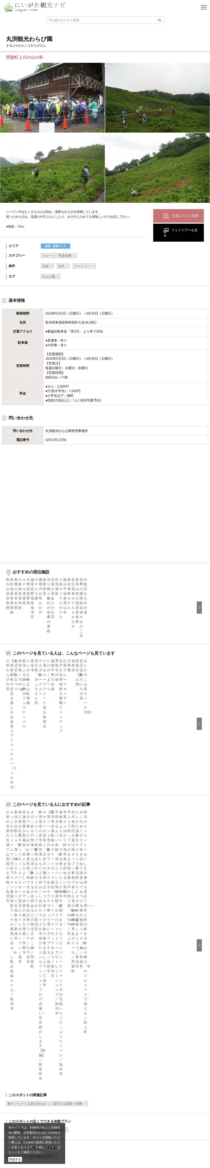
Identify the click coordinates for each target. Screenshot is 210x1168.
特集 (12, 913)
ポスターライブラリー (126, 963)
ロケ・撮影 (29, 1133)
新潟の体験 (28, 883)
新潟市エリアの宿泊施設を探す (30, 828)
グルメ (14, 924)
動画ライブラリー (123, 951)
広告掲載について (123, 935)
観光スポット (19, 935)
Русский (116, 1020)
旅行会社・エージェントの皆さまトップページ (144, 913)
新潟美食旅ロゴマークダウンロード (136, 968)
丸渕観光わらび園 (53, 883)
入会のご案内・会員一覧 (128, 929)
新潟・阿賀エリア (55, 246)
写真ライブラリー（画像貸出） (133, 946)
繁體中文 (116, 1014)
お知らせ (15, 968)
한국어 (115, 1003)
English (115, 998)
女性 (61, 266)
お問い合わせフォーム (37, 1144)
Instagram (17, 1009)
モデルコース (19, 929)
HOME (11, 883)
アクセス (15, 957)
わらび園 (48, 276)
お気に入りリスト (22, 963)
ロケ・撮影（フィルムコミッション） (138, 979)
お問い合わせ (120, 1050)
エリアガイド (19, 918)
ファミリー (82, 266)
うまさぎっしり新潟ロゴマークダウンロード (142, 974)
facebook (16, 998)
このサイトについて (125, 918)
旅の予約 (15, 951)
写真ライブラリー (34, 1110)
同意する (15, 1159)
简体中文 (116, 1009)
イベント (15, 946)
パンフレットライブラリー (129, 957)
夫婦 (45, 266)
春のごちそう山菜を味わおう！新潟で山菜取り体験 (45, 775)
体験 (12, 940)
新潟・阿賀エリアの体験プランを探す (35, 802)
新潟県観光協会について (128, 924)
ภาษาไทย (117, 1026)
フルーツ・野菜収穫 (56, 255)
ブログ (14, 1014)
